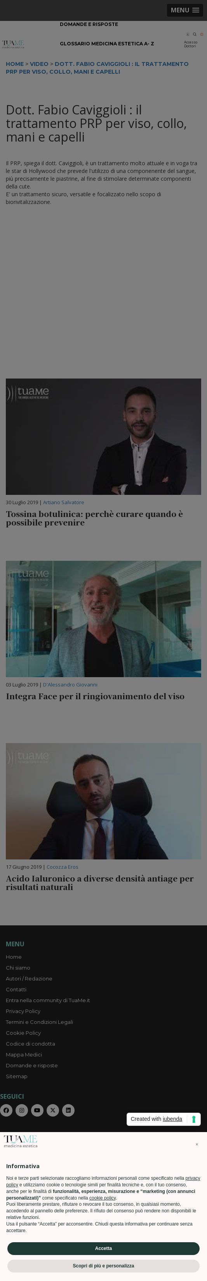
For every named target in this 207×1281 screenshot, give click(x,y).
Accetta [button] (103, 1248)
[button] (197, 1144)
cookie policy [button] (102, 1198)
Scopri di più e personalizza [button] (103, 1266)
